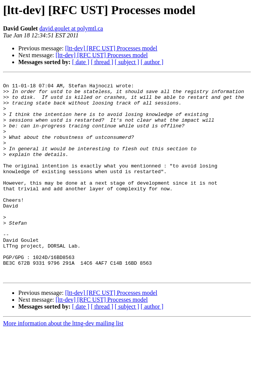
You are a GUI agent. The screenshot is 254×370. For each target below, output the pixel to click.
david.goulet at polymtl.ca (71, 28)
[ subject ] (127, 62)
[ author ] (152, 62)
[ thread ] (102, 62)
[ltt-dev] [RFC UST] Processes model (111, 48)
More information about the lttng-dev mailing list (63, 363)
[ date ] (80, 62)
